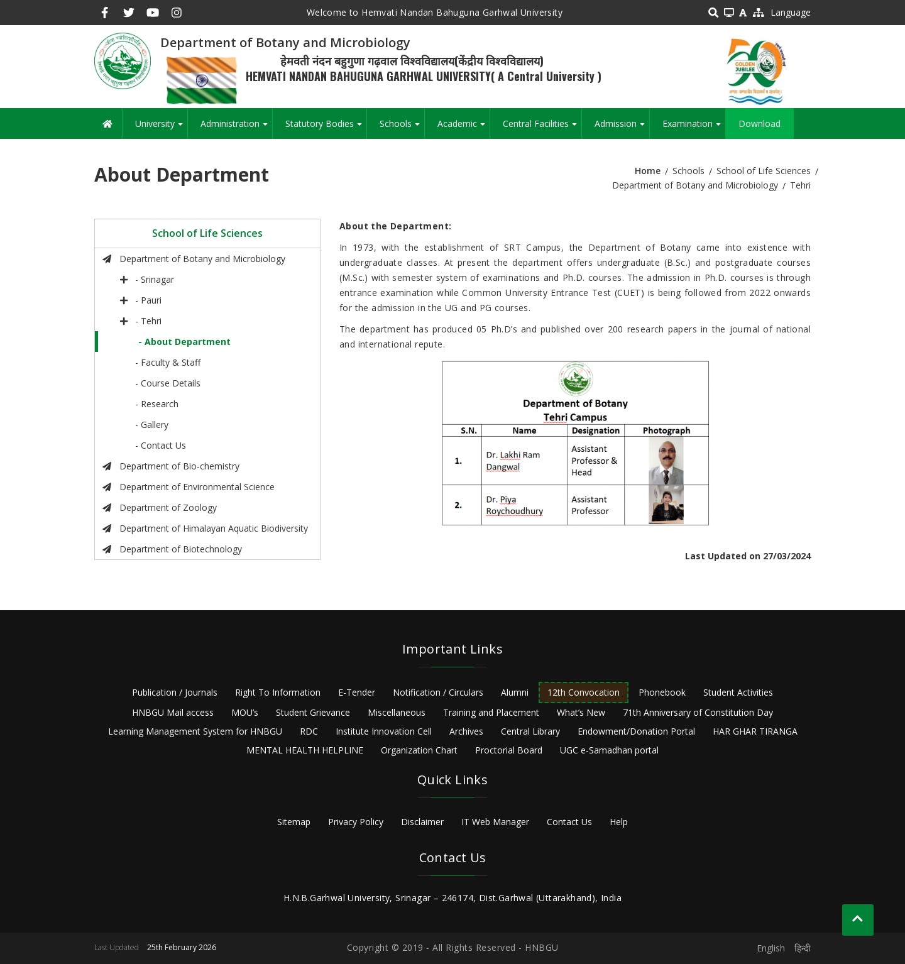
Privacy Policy (355, 822)
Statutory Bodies (325, 128)
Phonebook (662, 692)
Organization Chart (419, 750)
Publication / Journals (174, 692)
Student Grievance (313, 712)
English (771, 948)
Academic (463, 128)
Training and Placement (491, 712)
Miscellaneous (396, 712)
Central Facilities (542, 128)
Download (759, 123)
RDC (309, 731)
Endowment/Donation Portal (636, 731)
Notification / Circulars (438, 692)
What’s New (581, 712)
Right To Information (278, 692)
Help (619, 822)
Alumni (515, 692)
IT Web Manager (495, 822)
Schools (402, 128)
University (161, 128)
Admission (622, 128)
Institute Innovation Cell (384, 731)
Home (648, 171)
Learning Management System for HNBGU (195, 731)
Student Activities (738, 692)
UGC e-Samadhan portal (609, 750)
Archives (466, 731)
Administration (236, 128)
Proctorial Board (508, 750)
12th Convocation (583, 692)
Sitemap (293, 822)
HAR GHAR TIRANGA (755, 731)
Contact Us (569, 822)
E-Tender (356, 692)
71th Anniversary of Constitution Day (698, 712)
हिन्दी (802, 948)
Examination (693, 128)
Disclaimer (422, 822)
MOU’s (244, 712)
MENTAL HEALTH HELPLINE (304, 750)
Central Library (530, 731)
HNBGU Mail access (173, 712)
